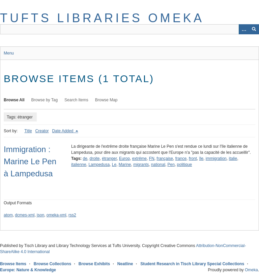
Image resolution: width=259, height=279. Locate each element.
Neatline (125, 263)
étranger (109, 158)
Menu (9, 53)
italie (233, 158)
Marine (125, 164)
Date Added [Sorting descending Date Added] (63, 131)
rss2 (72, 215)
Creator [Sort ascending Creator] (42, 131)
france (180, 158)
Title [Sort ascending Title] (28, 131)
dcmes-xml (24, 215)
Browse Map (106, 100)
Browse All (14, 100)
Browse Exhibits (94, 263)
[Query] (129, 29)
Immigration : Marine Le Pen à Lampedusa (30, 161)
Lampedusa (99, 164)
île (201, 158)
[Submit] (254, 29)
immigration (216, 158)
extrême (139, 158)
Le (114, 164)
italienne (78, 164)
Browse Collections (52, 263)
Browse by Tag (44, 100)
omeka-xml (56, 215)
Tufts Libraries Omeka (102, 18)
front (193, 158)
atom (8, 215)
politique (184, 164)
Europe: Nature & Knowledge (28, 270)
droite (95, 158)
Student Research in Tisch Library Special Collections (192, 263)
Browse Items (13, 263)
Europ (124, 158)
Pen (171, 164)
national (158, 164)
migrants (141, 164)
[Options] (244, 29)
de (85, 158)
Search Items (76, 100)
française (164, 158)
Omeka (251, 270)
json (40, 215)
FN (151, 158)
